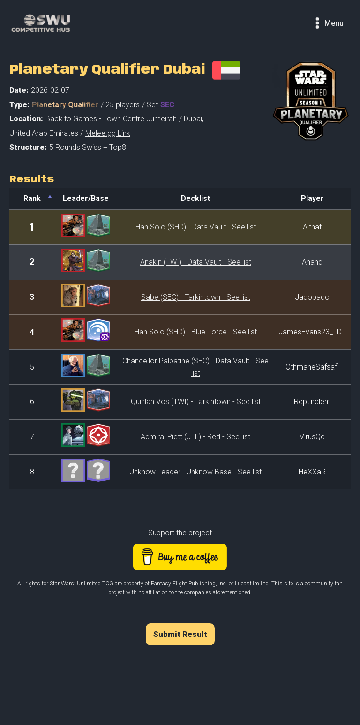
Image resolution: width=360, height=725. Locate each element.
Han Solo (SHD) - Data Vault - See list (195, 226)
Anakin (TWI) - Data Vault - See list (195, 262)
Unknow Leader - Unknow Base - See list (195, 471)
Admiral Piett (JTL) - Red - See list (195, 436)
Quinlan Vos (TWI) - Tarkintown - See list (196, 401)
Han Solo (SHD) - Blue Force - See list (196, 331)
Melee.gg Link (107, 133)
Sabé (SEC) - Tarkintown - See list (195, 297)
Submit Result (180, 634)
